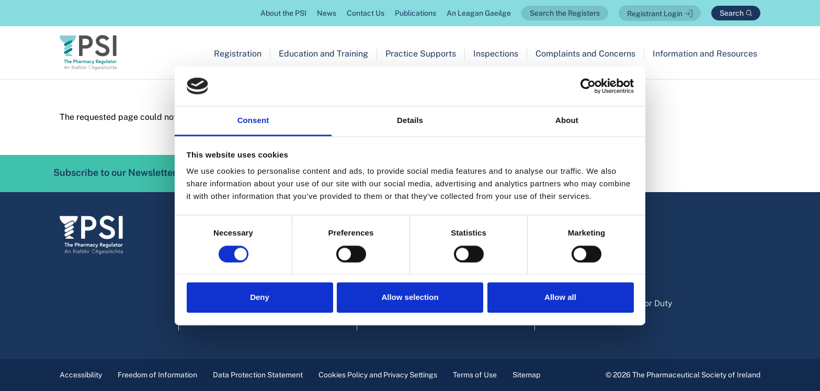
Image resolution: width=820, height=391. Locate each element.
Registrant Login (654, 13)
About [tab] (566, 120)
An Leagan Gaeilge (479, 13)
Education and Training (323, 54)
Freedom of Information (157, 375)
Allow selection (409, 297)
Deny (259, 297)
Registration (237, 54)
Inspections (495, 54)
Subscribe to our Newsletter (129, 173)
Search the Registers (565, 13)
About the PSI (283, 13)
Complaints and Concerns (585, 54)
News (326, 13)
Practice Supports (420, 54)
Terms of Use (475, 375)
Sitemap (526, 375)
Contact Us (365, 13)
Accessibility (81, 375)
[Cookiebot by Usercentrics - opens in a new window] (588, 86)
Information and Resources (705, 54)
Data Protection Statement (258, 375)
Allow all (560, 297)
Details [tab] (410, 120)
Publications (415, 13)
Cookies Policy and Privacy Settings (377, 375)
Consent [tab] (253, 120)
